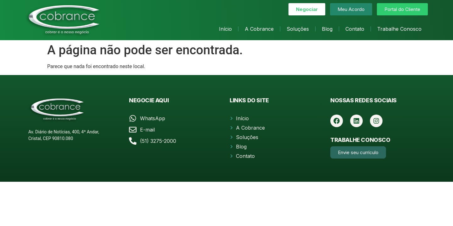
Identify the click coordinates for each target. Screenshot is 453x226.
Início (225, 29)
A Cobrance (259, 29)
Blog (327, 29)
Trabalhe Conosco (399, 29)
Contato (354, 29)
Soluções (298, 29)
